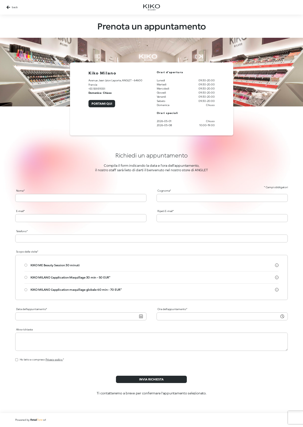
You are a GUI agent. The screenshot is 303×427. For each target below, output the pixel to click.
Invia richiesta (151, 379)
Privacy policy (54, 359)
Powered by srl (30, 419)
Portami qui (101, 103)
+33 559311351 (96, 88)
